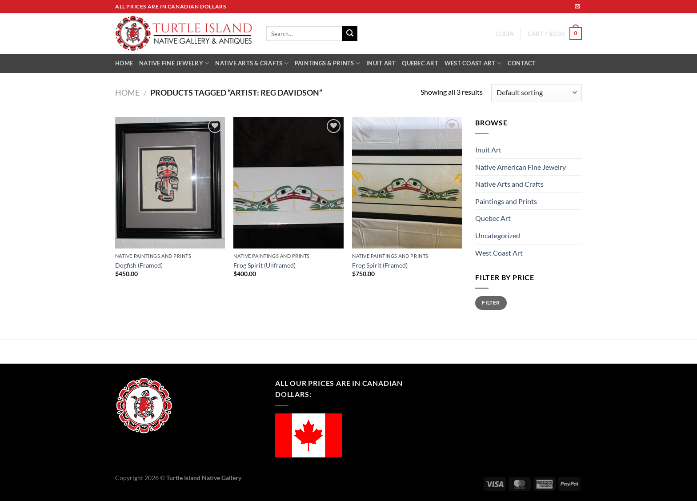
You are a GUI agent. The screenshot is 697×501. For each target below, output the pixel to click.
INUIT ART (381, 63)
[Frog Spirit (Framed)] (407, 182)
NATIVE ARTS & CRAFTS (251, 63)
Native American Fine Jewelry (520, 167)
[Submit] (349, 33)
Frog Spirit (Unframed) (264, 265)
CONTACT (522, 63)
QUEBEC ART (420, 63)
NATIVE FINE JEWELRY (174, 63)
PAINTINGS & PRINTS (327, 63)
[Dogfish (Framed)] (170, 182)
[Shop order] (536, 92)
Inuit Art (488, 149)
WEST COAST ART (473, 63)
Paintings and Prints (506, 201)
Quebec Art (493, 218)
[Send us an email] (577, 7)
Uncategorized (497, 235)
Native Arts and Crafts (509, 184)
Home (127, 92)
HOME (124, 63)
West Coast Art (499, 252)
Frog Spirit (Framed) (380, 265)
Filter (491, 302)
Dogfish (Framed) (139, 265)
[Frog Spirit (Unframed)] (288, 182)
